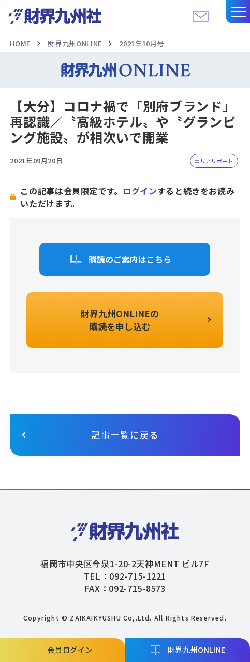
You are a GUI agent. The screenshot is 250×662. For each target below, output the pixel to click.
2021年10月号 (141, 43)
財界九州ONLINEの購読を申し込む (120, 320)
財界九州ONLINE (75, 43)
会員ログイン (70, 649)
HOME (20, 43)
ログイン (140, 191)
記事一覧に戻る (125, 434)
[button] (238, 11)
